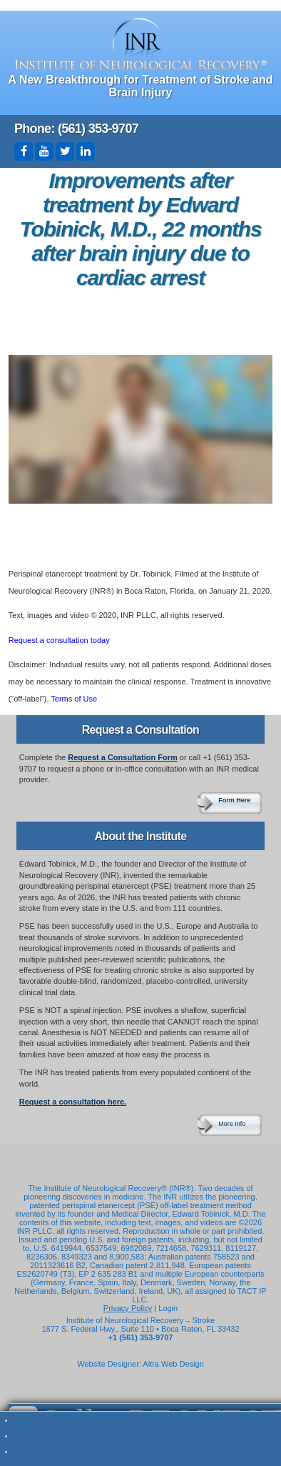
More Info (231, 1123)
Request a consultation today (59, 640)
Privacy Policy (127, 1308)
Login (168, 1308)
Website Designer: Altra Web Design (140, 1364)
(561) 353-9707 (98, 128)
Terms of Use (74, 698)
